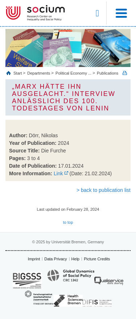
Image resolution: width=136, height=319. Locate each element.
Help (75, 259)
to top (68, 222)
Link (58, 173)
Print (125, 73)
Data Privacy (55, 259)
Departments (38, 73)
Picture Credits (97, 259)
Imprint (34, 259)
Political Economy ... (73, 73)
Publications (107, 73)
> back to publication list (104, 190)
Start (18, 73)
